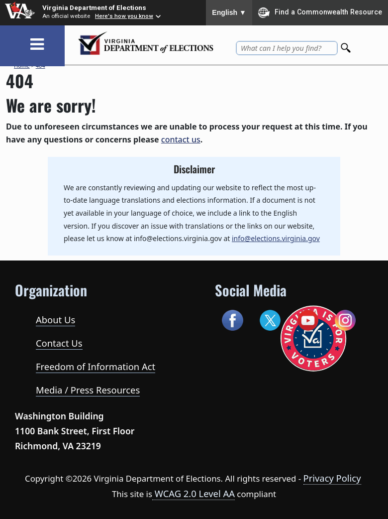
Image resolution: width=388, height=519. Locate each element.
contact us (180, 139)
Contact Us (59, 343)
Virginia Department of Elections (94, 7)
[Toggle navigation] (37, 44)
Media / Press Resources (88, 390)
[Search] (347, 45)
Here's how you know (124, 15)
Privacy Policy (332, 478)
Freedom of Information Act (95, 366)
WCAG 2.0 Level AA (193, 493)
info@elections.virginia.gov (276, 238)
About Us (55, 319)
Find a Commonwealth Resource (320, 12)
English (229, 12)
